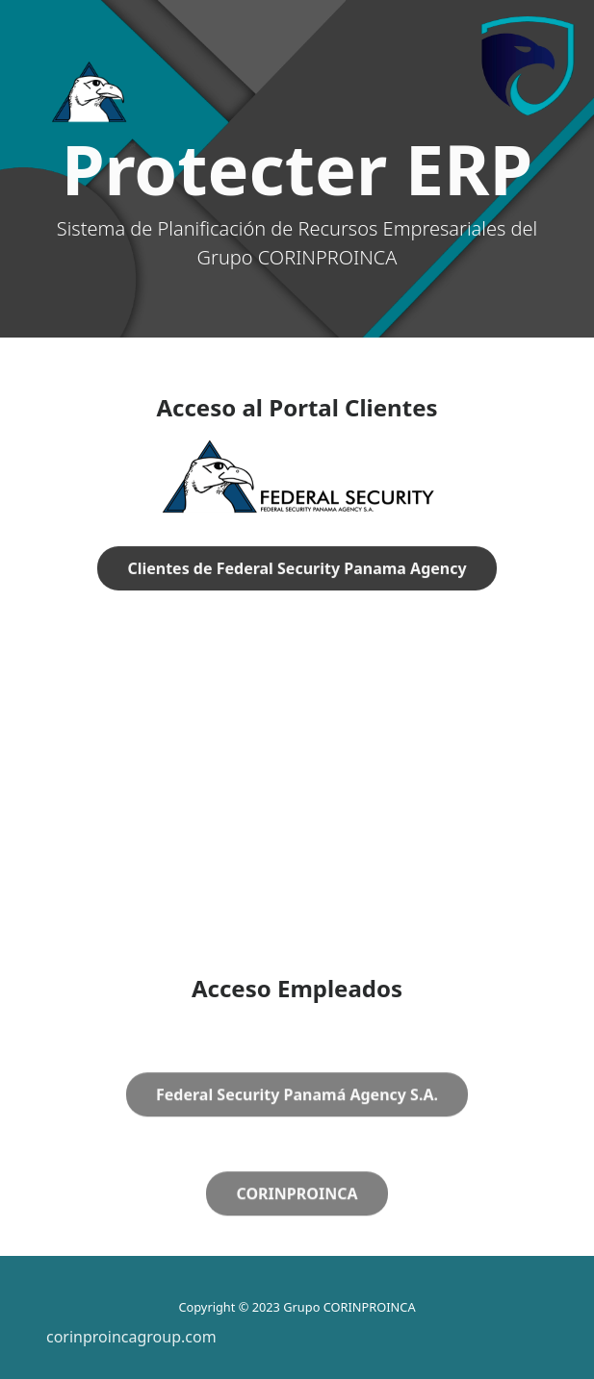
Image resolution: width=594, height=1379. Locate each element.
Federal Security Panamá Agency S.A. (297, 1118)
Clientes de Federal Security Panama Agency (296, 569)
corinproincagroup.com (131, 1336)
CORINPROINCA (296, 1217)
